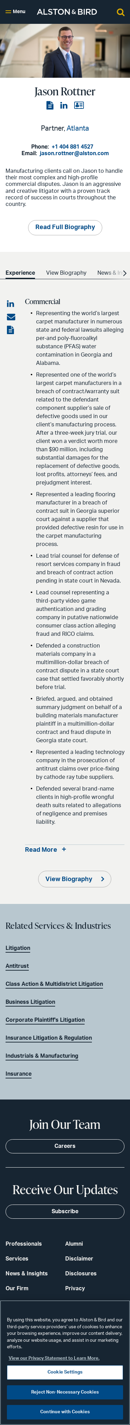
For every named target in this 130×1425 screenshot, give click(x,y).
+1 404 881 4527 (72, 147)
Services (17, 1259)
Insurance (19, 1074)
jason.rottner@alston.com (74, 153)
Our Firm (17, 1288)
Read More (41, 850)
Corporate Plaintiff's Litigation (45, 1020)
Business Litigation (30, 1002)
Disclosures (81, 1273)
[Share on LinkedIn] (11, 304)
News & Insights (27, 1273)
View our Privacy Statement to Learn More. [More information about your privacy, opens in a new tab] (54, 1358)
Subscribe (65, 1211)
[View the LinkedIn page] (64, 106)
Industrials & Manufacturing (42, 1056)
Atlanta (78, 128)
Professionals (24, 1244)
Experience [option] (20, 273)
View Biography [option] (66, 273)
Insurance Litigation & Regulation (49, 1038)
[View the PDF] (50, 106)
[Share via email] (11, 317)
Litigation (18, 948)
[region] (65, 1362)
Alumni (74, 1244)
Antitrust (17, 966)
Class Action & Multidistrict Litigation (54, 984)
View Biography (69, 879)
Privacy (75, 1288)
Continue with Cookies (65, 1412)
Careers (65, 1146)
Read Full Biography (65, 227)
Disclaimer (79, 1259)
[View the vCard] (79, 106)
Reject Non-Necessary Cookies (65, 1392)
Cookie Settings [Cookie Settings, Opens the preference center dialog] (65, 1372)
